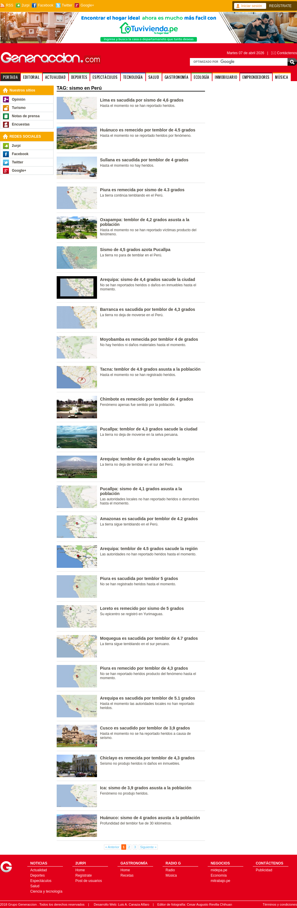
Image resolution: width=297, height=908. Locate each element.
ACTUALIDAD (55, 77)
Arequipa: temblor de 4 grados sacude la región (147, 459)
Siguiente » (148, 847)
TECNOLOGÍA (133, 77)
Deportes (37, 875)
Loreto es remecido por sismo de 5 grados (142, 608)
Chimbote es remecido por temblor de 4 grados (146, 399)
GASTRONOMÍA (177, 77)
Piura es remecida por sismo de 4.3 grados (142, 189)
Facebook (45, 5)
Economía (219, 875)
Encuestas (21, 124)
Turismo (19, 108)
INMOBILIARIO (226, 77)
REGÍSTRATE (280, 6)
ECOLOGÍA (201, 77)
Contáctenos (287, 53)
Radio (170, 870)
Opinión (18, 99)
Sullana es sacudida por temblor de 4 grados (144, 160)
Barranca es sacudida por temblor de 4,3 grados (147, 309)
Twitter (67, 5)
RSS (9, 5)
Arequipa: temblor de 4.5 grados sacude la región (149, 548)
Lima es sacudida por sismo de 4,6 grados (142, 100)
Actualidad (38, 870)
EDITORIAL (31, 77)
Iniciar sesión (251, 6)
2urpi (26, 5)
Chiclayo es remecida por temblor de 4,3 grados (147, 758)
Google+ (87, 5)
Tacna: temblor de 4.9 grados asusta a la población (150, 369)
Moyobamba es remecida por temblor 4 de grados (149, 339)
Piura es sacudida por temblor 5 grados (139, 578)
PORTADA (10, 77)
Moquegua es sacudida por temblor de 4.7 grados (149, 638)
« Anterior (112, 847)
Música (171, 875)
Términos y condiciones (280, 904)
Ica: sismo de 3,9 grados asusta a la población (145, 787)
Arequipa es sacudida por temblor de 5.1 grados (147, 698)
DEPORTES (79, 77)
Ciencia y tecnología (46, 891)
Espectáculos (40, 881)
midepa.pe (219, 870)
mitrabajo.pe (220, 881)
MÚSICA (281, 77)
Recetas (127, 875)
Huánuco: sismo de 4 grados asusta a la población (150, 817)
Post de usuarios (88, 881)
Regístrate (83, 875)
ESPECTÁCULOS (105, 77)
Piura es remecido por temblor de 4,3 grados (144, 668)
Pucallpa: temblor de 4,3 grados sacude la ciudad (148, 429)
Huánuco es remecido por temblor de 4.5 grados (147, 130)
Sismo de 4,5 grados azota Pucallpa (135, 249)
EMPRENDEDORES (256, 77)
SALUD (153, 77)
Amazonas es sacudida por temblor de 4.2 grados (149, 518)
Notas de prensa (25, 116)
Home (80, 870)
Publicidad (264, 870)
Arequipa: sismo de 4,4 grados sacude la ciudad (147, 279)
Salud (34, 886)
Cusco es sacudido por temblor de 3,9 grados (145, 728)
